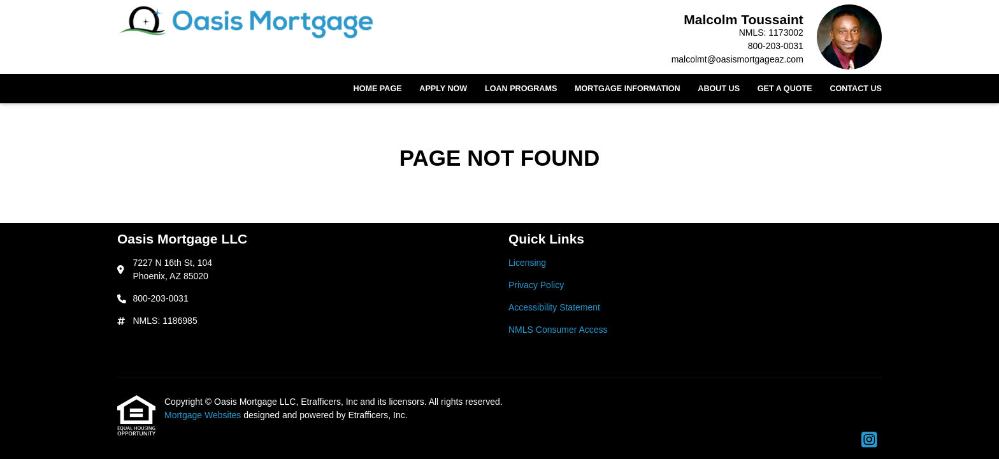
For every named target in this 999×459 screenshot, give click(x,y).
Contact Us (856, 88)
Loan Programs (521, 88)
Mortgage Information (627, 88)
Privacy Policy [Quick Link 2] (536, 285)
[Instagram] (869, 440)
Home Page (378, 88)
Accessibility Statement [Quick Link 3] (554, 307)
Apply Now (443, 88)
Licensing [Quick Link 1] (527, 263)
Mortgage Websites (203, 415)
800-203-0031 (775, 46)
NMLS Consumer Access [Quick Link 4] (558, 329)
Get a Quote (785, 88)
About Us (719, 88)
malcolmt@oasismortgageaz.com (737, 59)
